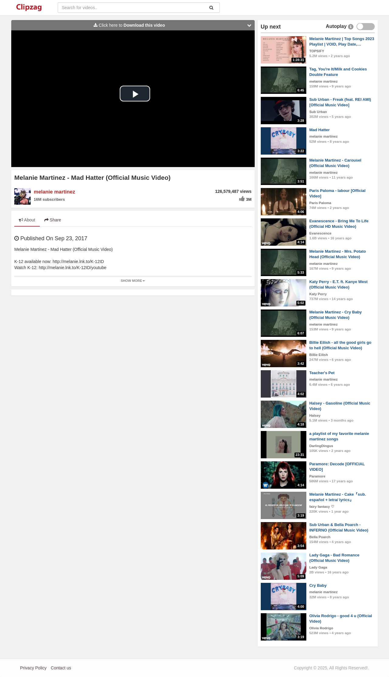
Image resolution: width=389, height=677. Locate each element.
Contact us (61, 667)
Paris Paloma (320, 203)
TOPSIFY (316, 51)
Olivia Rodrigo (321, 628)
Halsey (315, 415)
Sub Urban (318, 112)
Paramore (317, 476)
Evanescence (320, 233)
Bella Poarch (320, 537)
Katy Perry (318, 294)
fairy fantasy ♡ (321, 506)
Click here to (174, 25)
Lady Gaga (318, 567)
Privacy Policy (33, 667)
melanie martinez (54, 192)
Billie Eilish (318, 355)
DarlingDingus (321, 446)
